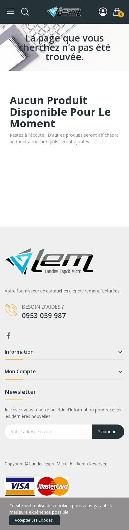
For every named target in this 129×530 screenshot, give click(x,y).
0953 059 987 (44, 315)
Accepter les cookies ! (35, 520)
